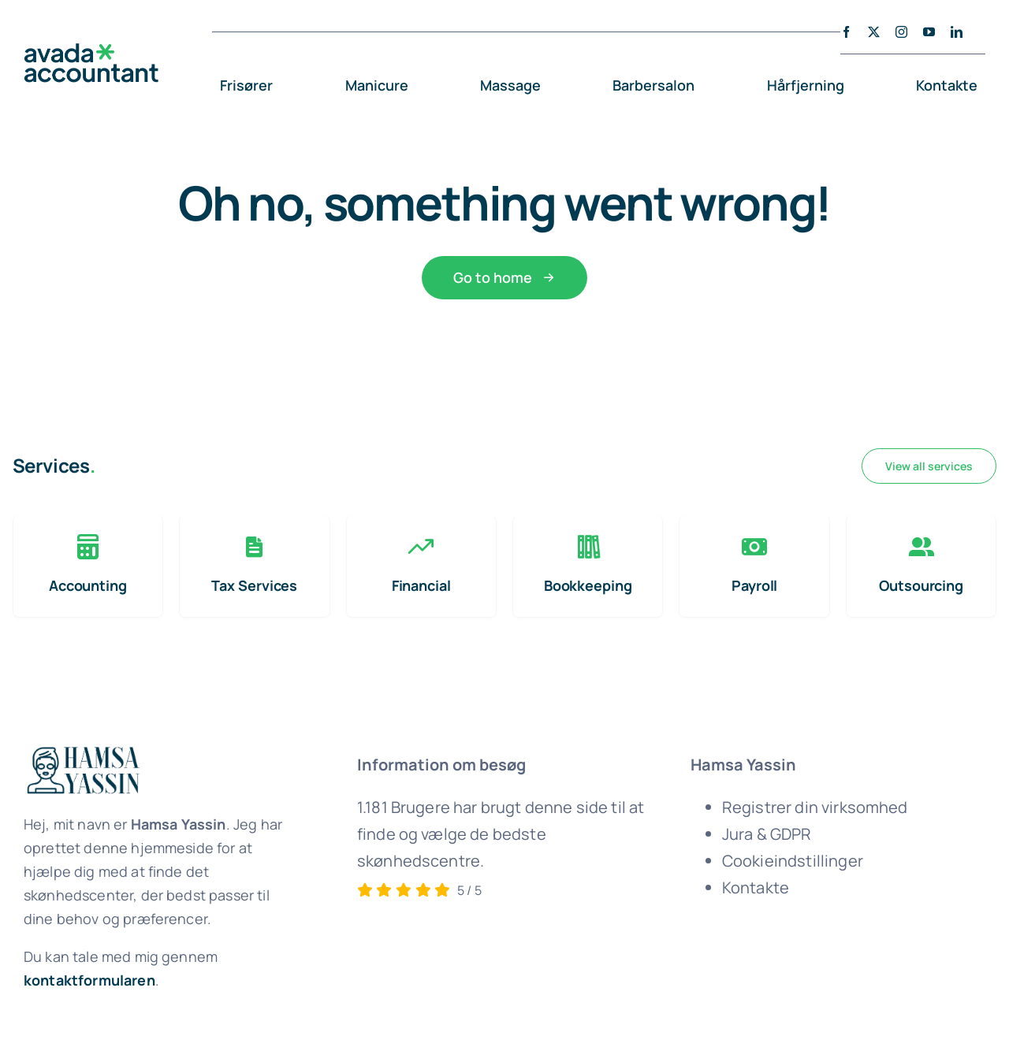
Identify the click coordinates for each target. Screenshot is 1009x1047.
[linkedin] (956, 32)
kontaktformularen (89, 980)
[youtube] (929, 32)
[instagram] (901, 32)
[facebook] (846, 32)
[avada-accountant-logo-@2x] (91, 50)
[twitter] (874, 32)
